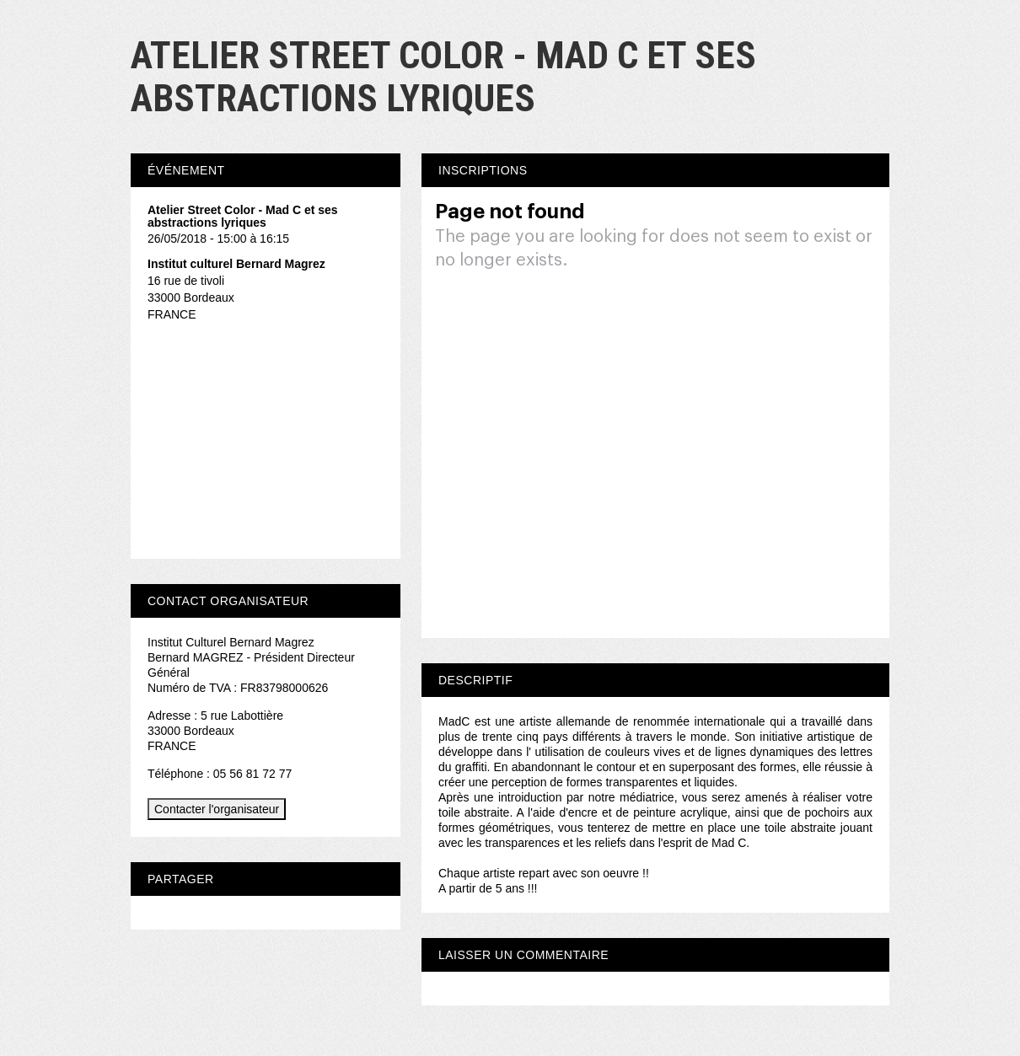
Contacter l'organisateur (216, 809)
